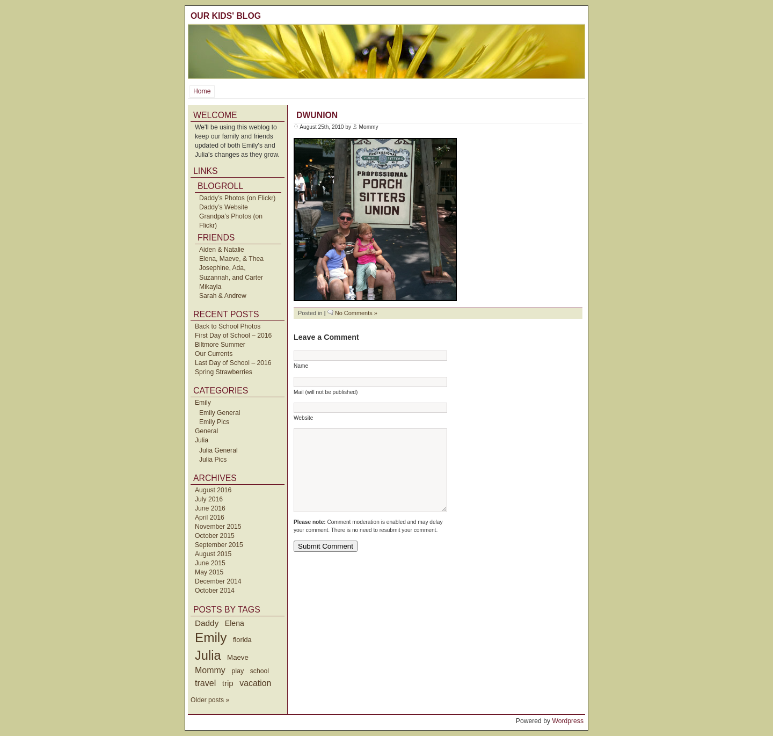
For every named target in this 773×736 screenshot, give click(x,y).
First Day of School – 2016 (233, 335)
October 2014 (215, 590)
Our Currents (213, 354)
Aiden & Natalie (221, 249)
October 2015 (215, 536)
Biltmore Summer (220, 344)
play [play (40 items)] (237, 671)
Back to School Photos (227, 326)
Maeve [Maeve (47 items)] (238, 657)
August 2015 (213, 554)
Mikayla (210, 286)
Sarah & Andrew (222, 296)
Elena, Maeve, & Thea (231, 259)
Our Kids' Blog (226, 15)
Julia (201, 440)
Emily (203, 402)
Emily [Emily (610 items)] (211, 637)
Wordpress (568, 721)
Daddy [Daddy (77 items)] (206, 623)
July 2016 (209, 499)
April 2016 (209, 517)
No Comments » (356, 313)
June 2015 (210, 563)
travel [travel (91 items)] (205, 683)
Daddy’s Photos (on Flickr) (237, 198)
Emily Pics (214, 422)
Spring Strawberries (223, 372)
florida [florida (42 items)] (242, 640)
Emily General (219, 413)
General (206, 431)
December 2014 (218, 581)
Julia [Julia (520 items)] (208, 655)
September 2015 (219, 545)
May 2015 (209, 572)
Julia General (218, 450)
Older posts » (210, 700)
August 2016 (213, 490)
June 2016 (210, 508)
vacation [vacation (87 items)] (255, 683)
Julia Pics (213, 459)
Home (201, 91)
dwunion (317, 115)
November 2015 (218, 526)
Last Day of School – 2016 (233, 363)
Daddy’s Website (223, 207)
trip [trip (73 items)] (228, 683)
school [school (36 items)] (259, 671)
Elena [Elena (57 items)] (234, 623)
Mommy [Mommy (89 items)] (210, 670)
